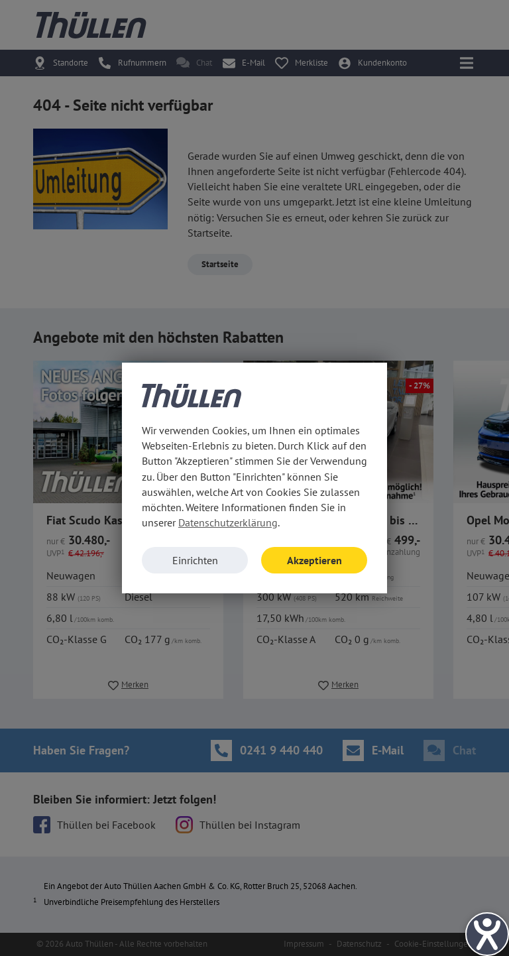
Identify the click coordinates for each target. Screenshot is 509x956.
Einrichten (195, 560)
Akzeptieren (314, 560)
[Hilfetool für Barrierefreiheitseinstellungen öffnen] (487, 934)
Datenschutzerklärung (228, 522)
